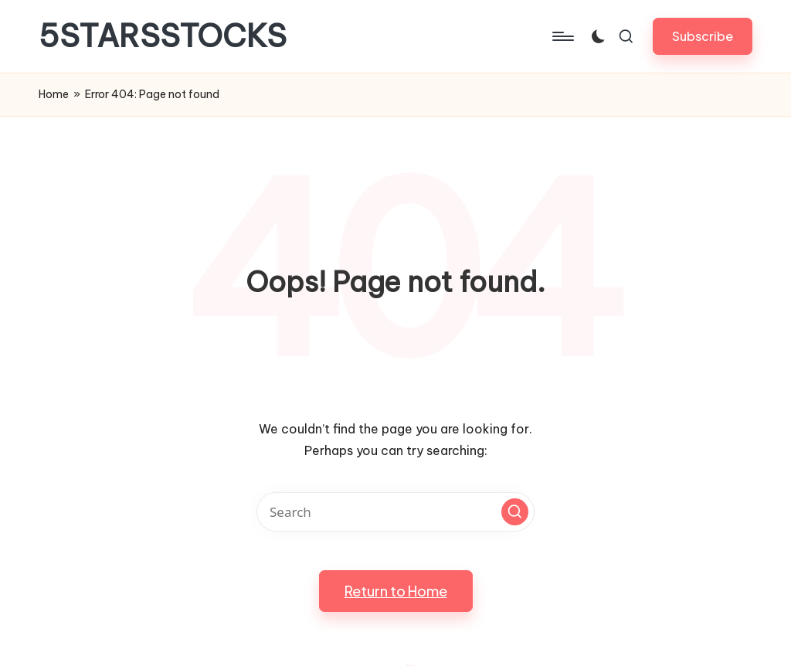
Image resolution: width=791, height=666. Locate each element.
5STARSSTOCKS (163, 36)
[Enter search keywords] (395, 512)
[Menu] (562, 36)
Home (54, 94)
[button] (702, 36)
